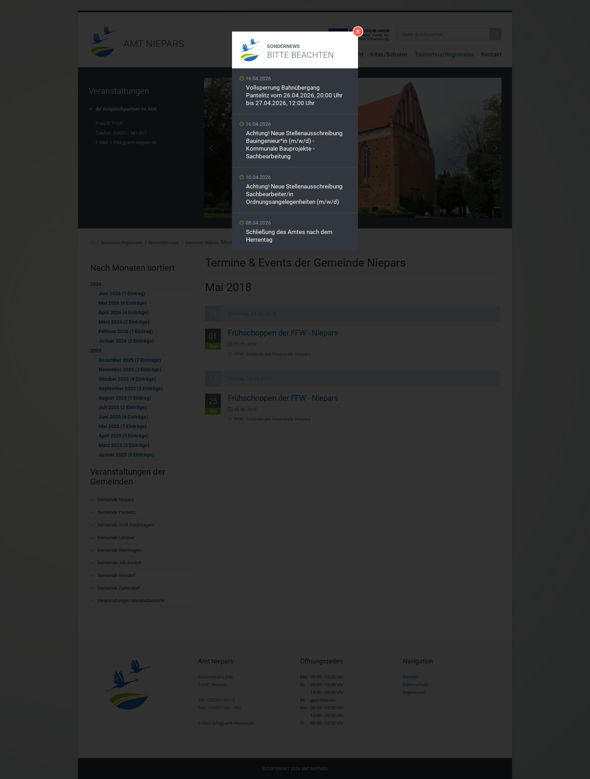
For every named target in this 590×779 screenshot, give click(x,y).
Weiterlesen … (295, 93)
